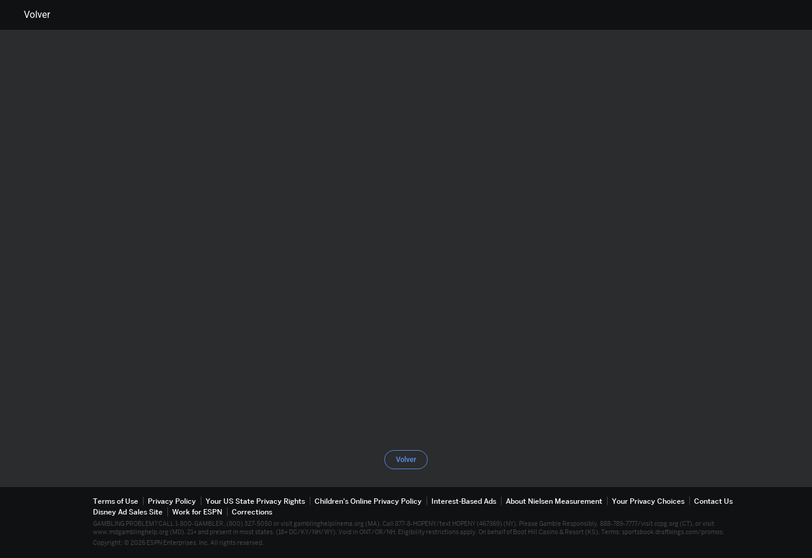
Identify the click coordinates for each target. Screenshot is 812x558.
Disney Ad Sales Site (128, 511)
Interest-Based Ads (463, 501)
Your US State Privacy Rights (255, 501)
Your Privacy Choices (648, 501)
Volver (30, 15)
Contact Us (713, 501)
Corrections (252, 511)
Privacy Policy (172, 501)
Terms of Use (115, 501)
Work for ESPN (197, 511)
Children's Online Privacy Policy (368, 501)
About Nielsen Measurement (554, 501)
